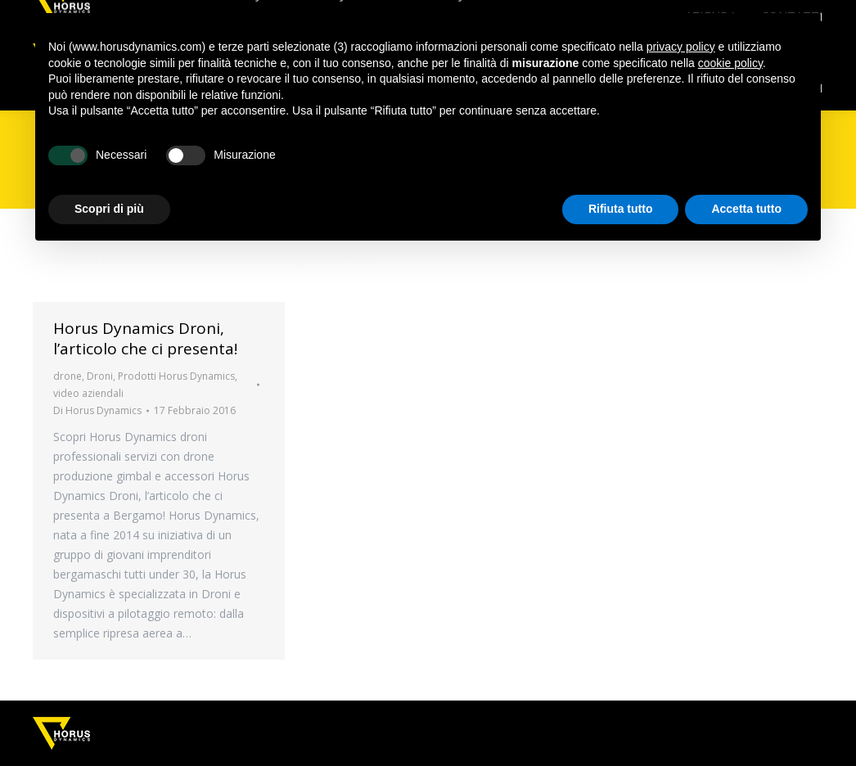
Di (97, 410)
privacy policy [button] (681, 46)
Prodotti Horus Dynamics (176, 376)
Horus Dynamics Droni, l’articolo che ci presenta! (145, 338)
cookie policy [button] (730, 63)
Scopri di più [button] (109, 208)
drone (67, 376)
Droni (100, 376)
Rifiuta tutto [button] (620, 208)
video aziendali (88, 393)
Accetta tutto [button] (746, 208)
